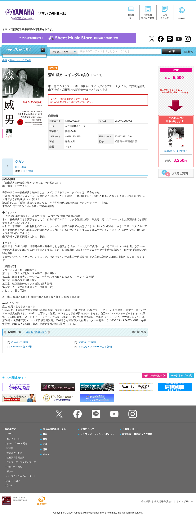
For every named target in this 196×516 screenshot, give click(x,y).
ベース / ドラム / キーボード (21, 476)
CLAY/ (19, 342)
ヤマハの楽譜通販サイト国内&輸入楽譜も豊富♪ (69, 38)
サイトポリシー (185, 501)
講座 (45, 449)
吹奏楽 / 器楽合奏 (15, 457)
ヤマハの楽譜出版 (34, 14)
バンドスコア (13, 480)
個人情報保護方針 (163, 501)
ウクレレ (11, 485)
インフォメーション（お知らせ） (97, 434)
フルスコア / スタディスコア (21, 462)
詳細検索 (188, 51)
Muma (46, 454)
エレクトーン (13, 439)
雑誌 (45, 439)
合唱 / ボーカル (14, 467)
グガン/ (87, 342)
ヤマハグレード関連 (17, 443)
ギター (10, 471)
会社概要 (145, 501)
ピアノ (10, 434)
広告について (87, 429)
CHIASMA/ (21, 346)
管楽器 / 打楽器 (14, 453)
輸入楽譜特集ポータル (54, 429)
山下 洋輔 (20, 167)
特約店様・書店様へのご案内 (137, 434)
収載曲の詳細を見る (36, 332)
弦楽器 (10, 448)
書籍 (45, 434)
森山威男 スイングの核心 (175, 151)
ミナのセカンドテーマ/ (95, 346)
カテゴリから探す (19, 50)
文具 (45, 444)
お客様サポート (130, 429)
